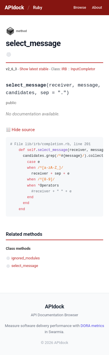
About (97, 7)
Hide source (23, 129)
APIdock (14, 7)
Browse (80, 7)
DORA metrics (92, 326)
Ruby (37, 7)
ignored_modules (25, 258)
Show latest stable (34, 69)
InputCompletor (83, 69)
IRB (64, 69)
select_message (24, 265)
